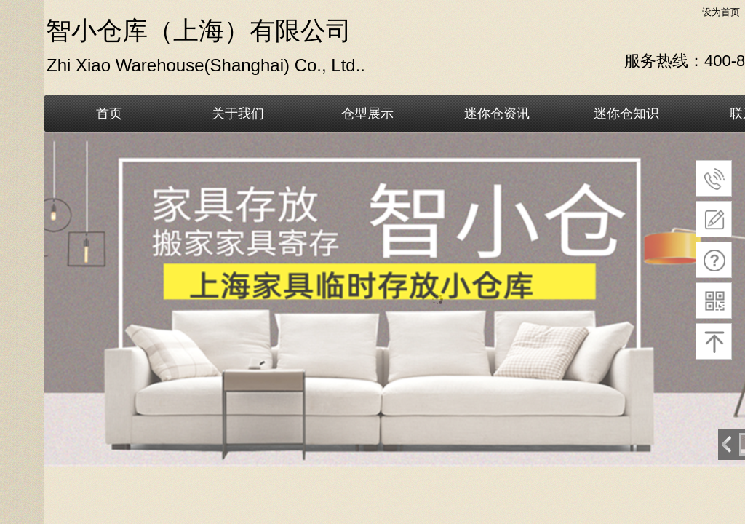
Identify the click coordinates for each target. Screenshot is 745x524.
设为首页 (721, 12)
